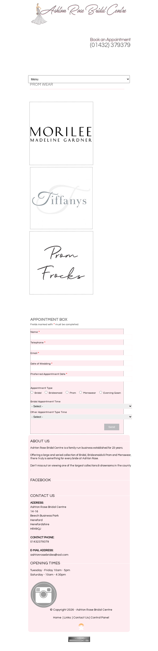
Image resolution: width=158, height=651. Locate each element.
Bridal (36, 392)
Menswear (87, 392)
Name (35, 332)
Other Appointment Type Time (48, 412)
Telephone (37, 342)
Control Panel (100, 617)
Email (34, 353)
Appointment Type (41, 388)
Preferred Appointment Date (48, 374)
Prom (71, 392)
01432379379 (39, 541)
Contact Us (81, 617)
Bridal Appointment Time (45, 401)
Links (67, 617)
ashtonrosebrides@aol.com (49, 554)
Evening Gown (110, 392)
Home (57, 617)
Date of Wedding (41, 363)
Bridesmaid (53, 392)
